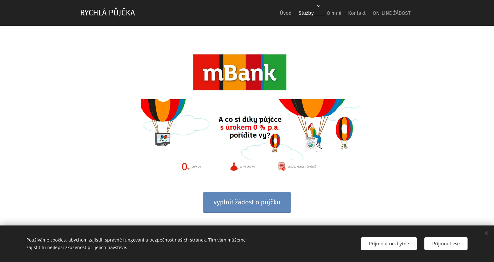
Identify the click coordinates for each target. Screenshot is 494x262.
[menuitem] (267, 13)
